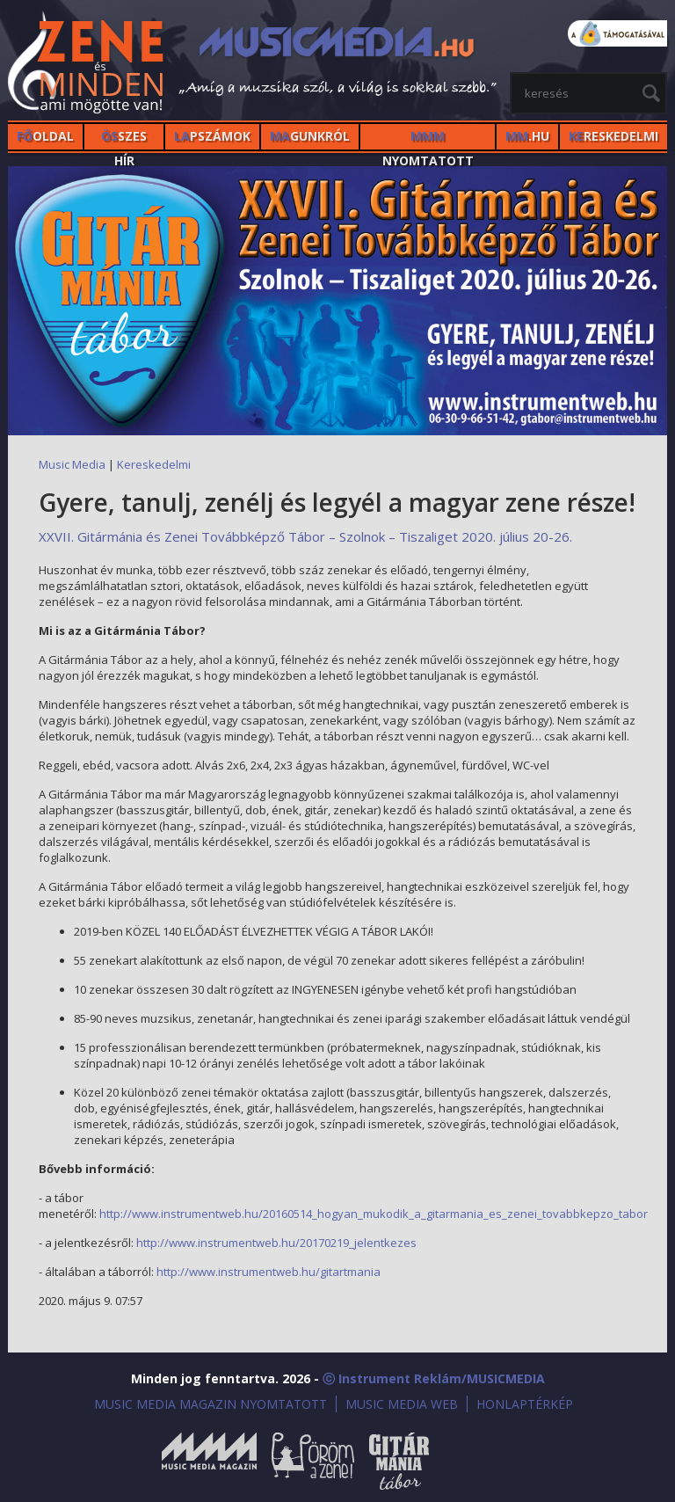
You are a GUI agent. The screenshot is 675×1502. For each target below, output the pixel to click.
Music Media (72, 464)
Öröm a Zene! (313, 1461)
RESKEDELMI (613, 136)
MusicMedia (87, 65)
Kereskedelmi (154, 464)
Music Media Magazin (209, 1461)
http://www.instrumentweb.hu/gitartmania (268, 1272)
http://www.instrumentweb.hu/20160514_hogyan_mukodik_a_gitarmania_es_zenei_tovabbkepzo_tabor (373, 1213)
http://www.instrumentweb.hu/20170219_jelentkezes (276, 1242)
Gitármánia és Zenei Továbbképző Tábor (399, 1461)
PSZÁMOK (212, 136)
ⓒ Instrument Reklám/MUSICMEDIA (434, 1378)
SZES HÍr (124, 138)
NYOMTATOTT (428, 138)
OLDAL (45, 136)
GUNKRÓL (310, 136)
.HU (527, 136)
